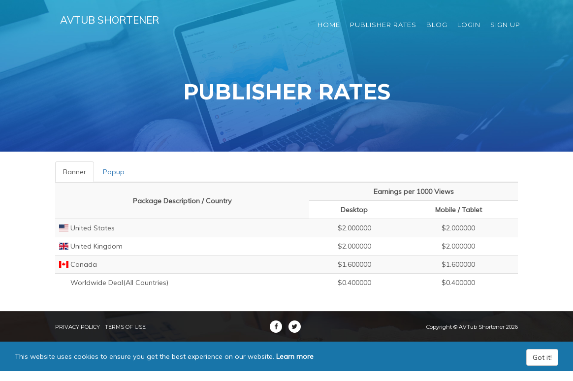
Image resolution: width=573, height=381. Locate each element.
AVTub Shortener (116, 24)
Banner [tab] (74, 171)
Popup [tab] (114, 171)
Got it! (542, 357)
